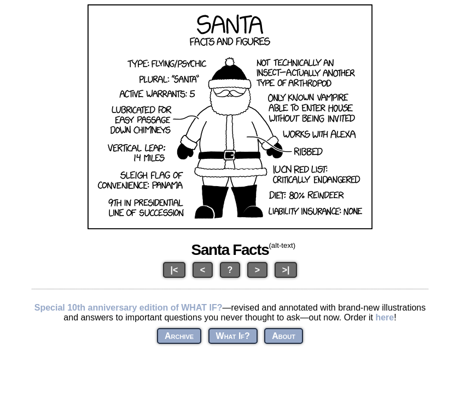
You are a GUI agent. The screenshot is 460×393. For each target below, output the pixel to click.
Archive (179, 336)
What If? (233, 336)
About (283, 336)
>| (286, 270)
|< (174, 270)
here (384, 317)
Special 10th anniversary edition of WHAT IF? (128, 307)
